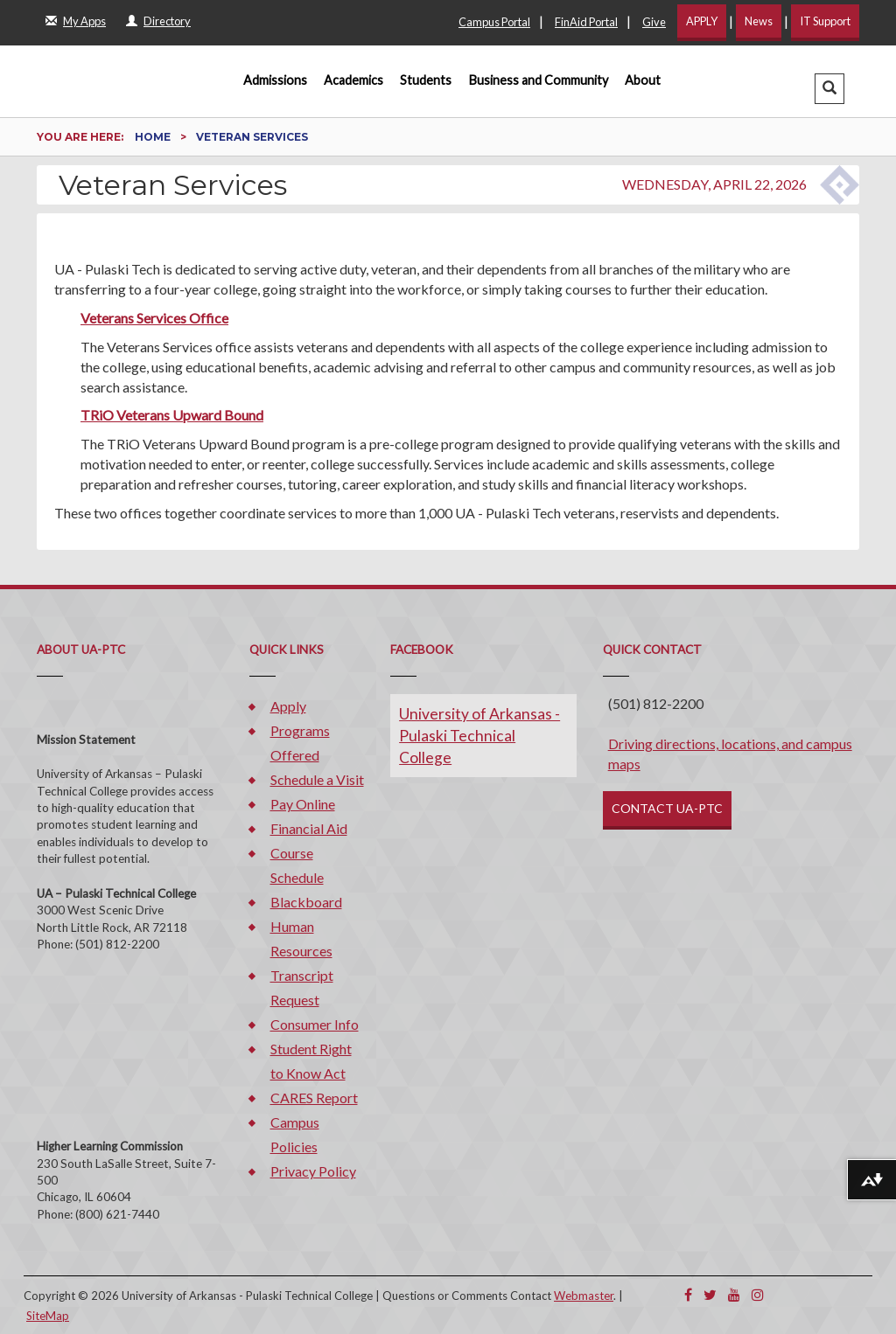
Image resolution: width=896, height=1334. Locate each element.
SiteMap (47, 1316)
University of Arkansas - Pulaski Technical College (479, 736)
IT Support (825, 21)
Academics (353, 80)
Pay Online (302, 804)
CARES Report (314, 1097)
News (759, 21)
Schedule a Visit (317, 779)
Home (154, 136)
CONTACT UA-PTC (667, 808)
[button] (829, 88)
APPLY (702, 21)
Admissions (275, 80)
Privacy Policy (313, 1171)
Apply (288, 706)
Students (426, 80)
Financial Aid (308, 828)
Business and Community (538, 80)
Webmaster (583, 1296)
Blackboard (306, 901)
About (643, 80)
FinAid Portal (586, 22)
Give (654, 22)
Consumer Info (314, 1024)
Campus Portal (494, 22)
